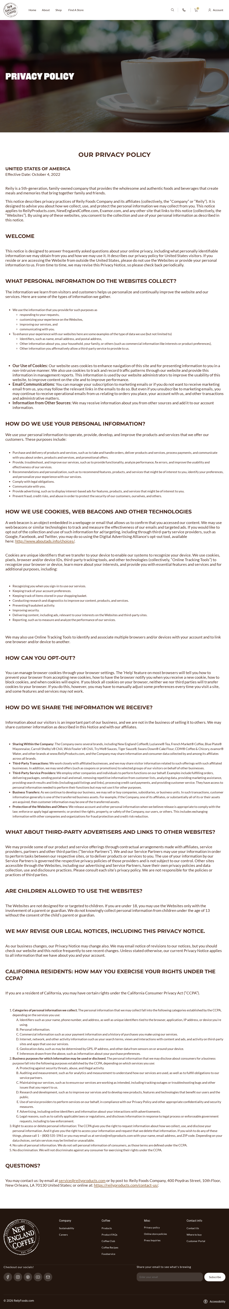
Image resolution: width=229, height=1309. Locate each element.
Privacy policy (152, 1227)
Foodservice (108, 1253)
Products (107, 1228)
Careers (63, 1234)
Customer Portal (196, 1241)
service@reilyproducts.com (114, 1135)
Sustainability (66, 1228)
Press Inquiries (152, 1240)
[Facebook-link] (9, 1277)
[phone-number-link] (184, 10)
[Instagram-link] (19, 1277)
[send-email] (49, 1277)
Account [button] (218, 10)
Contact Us (193, 1228)
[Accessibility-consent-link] (214, 1301)
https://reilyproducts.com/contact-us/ (126, 1185)
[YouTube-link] (39, 1277)
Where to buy (194, 1234)
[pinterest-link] (29, 1277)
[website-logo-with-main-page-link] (11, 10)
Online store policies (155, 1233)
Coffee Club (108, 1241)
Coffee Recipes (110, 1247)
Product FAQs (109, 1234)
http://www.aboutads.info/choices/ (44, 541)
